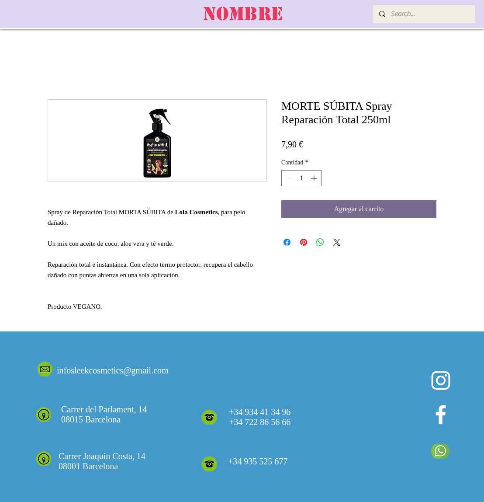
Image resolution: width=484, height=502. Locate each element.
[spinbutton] (301, 178)
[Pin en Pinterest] (303, 242)
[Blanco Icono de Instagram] (440, 380)
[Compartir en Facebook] (287, 242)
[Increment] (314, 178)
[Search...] (424, 14)
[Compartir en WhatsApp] (320, 242)
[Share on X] (337, 242)
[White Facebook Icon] (440, 414)
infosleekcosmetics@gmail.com (113, 370)
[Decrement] (288, 178)
